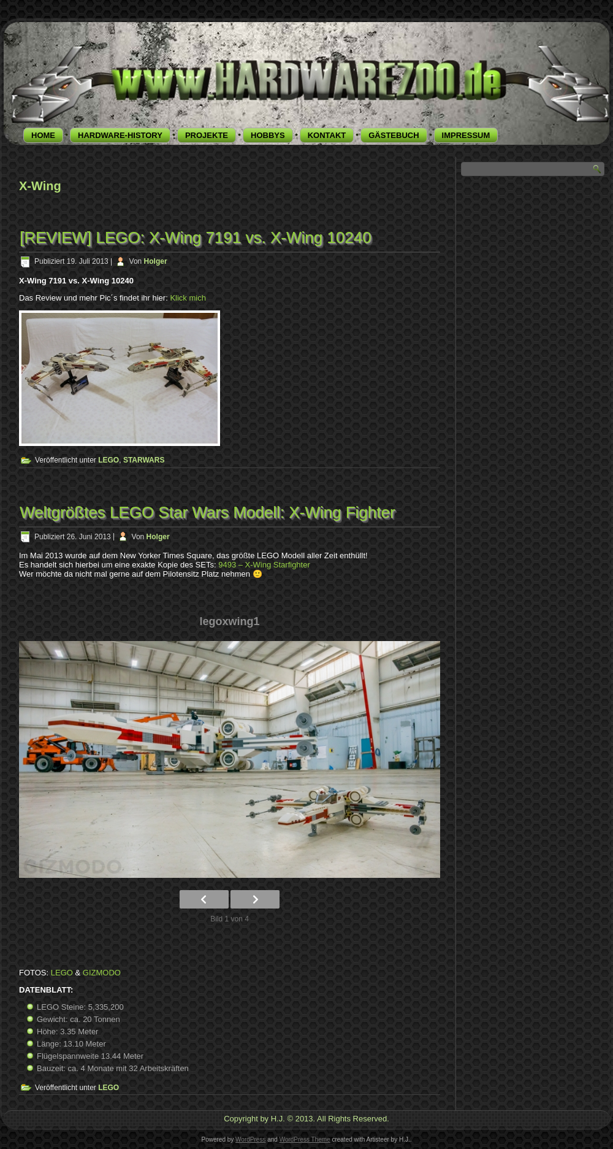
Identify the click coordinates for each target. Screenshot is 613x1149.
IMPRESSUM (466, 135)
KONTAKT (327, 135)
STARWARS (144, 460)
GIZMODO (102, 972)
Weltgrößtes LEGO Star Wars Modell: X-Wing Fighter (207, 512)
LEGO (108, 460)
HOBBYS (268, 135)
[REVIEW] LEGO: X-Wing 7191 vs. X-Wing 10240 (195, 237)
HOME (43, 135)
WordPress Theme (305, 1139)
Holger (155, 261)
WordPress (250, 1139)
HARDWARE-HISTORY (120, 135)
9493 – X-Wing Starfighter (264, 564)
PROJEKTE (206, 135)
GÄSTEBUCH (393, 135)
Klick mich (188, 297)
